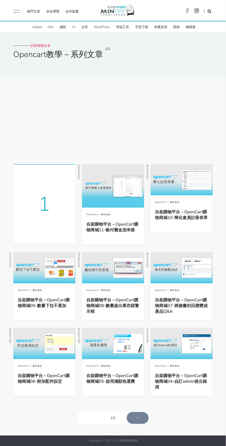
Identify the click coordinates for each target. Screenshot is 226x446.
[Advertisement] (113, 119)
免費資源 (160, 27)
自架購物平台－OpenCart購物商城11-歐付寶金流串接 (112, 227)
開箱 (176, 27)
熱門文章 (33, 11)
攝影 (63, 27)
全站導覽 (52, 11)
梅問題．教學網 (117, 11)
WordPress (102, 27)
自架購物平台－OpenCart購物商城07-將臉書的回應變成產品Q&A (181, 305)
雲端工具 (122, 27)
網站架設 (106, 214)
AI (73, 27)
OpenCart (92, 214)
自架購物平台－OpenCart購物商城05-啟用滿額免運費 (112, 378)
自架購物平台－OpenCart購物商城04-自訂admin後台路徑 (181, 381)
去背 (84, 27)
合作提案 (72, 11)
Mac (51, 27)
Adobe (37, 27)
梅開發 (191, 27)
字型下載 (141, 27)
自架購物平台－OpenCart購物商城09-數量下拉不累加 (44, 303)
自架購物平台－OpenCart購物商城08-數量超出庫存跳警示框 (112, 305)
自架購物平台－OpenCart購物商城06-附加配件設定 (44, 378)
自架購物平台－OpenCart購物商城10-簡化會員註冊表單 (181, 215)
